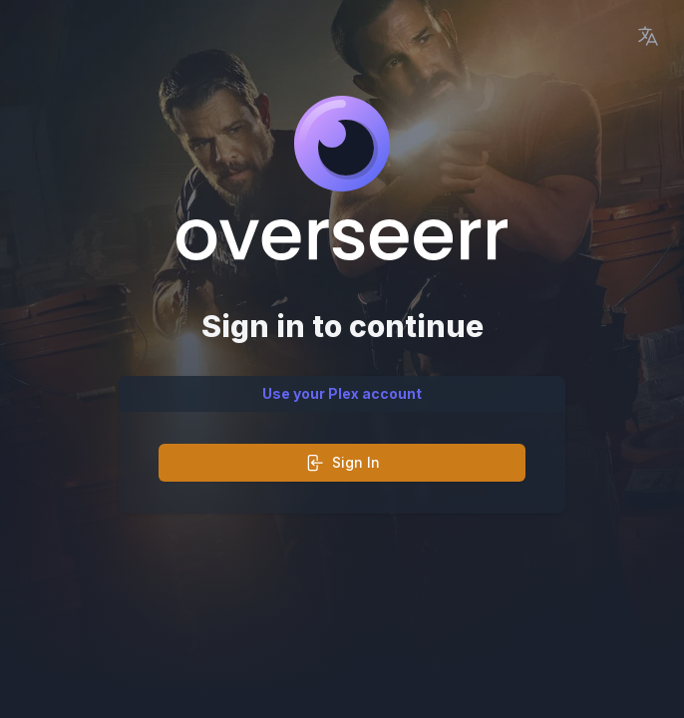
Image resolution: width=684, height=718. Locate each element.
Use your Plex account (342, 393)
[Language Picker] (648, 36)
